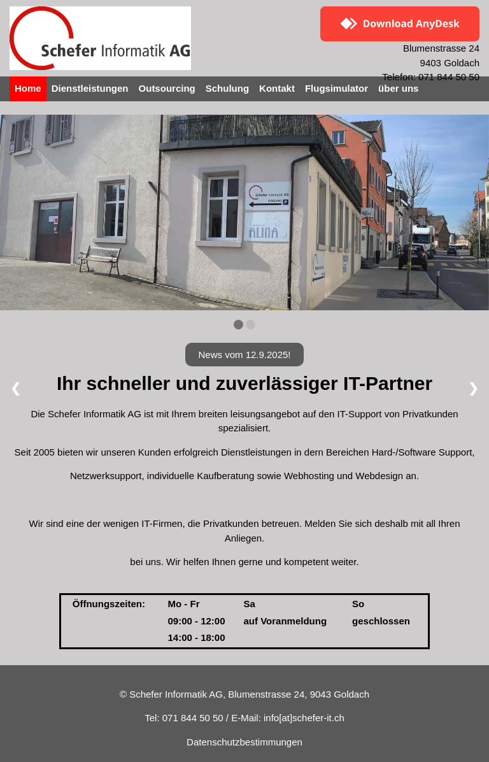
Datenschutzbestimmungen (244, 742)
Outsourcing (167, 88)
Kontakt (277, 88)
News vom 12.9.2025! (244, 354)
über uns (398, 88)
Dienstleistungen (90, 88)
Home (28, 88)
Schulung (227, 88)
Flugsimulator (336, 88)
